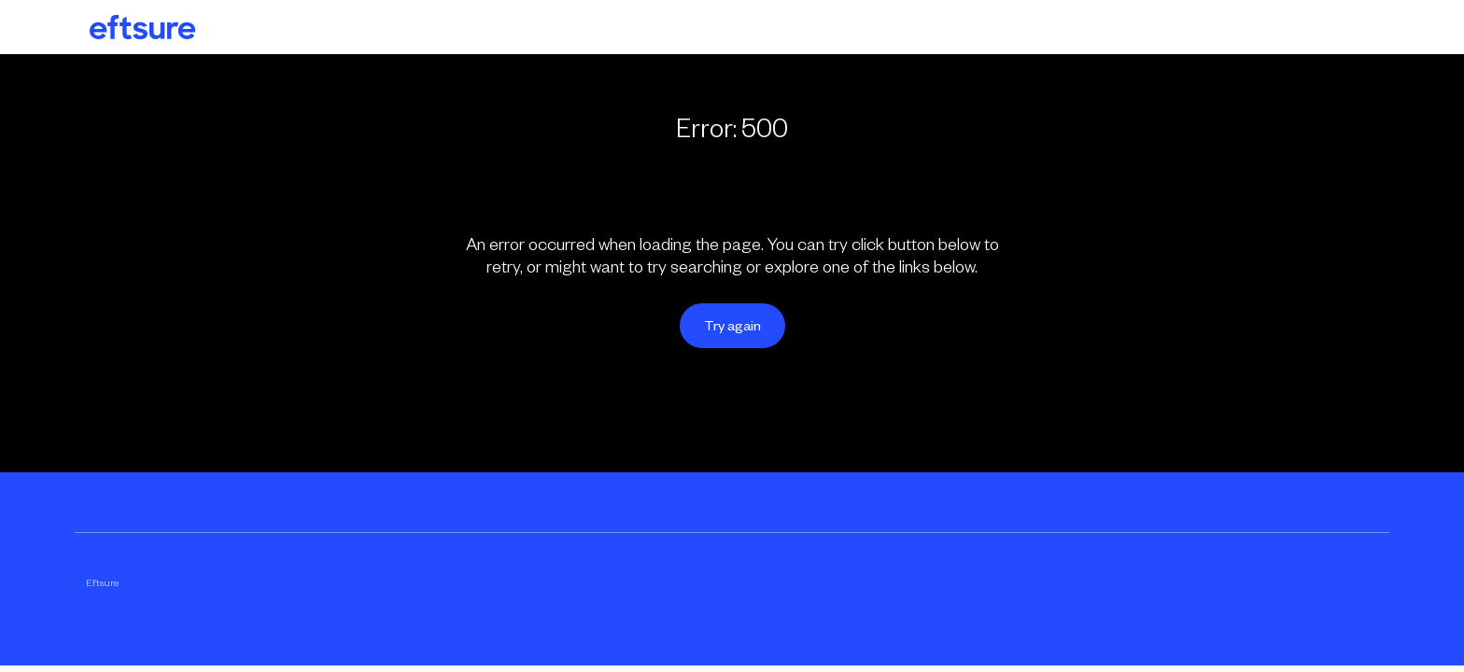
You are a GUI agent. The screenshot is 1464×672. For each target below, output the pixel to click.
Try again (732, 325)
